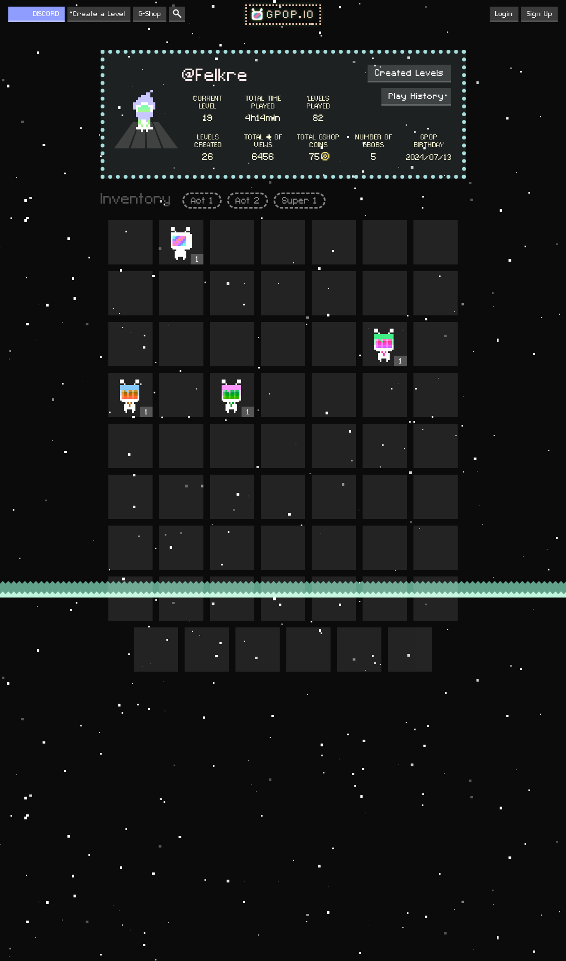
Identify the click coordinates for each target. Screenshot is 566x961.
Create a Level (99, 13)
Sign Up (539, 13)
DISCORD (46, 13)
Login (504, 13)
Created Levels (409, 73)
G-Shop (150, 13)
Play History (416, 96)
